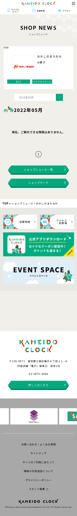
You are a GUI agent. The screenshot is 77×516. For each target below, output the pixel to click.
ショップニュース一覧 (38, 169)
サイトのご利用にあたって (38, 462)
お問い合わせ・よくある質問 (38, 444)
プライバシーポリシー (38, 480)
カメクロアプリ (15, 10)
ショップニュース (22, 203)
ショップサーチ (38, 182)
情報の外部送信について (38, 471)
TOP (5, 203)
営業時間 (41, 10)
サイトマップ (38, 453)
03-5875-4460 (38, 374)
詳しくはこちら (38, 385)
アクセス (66, 10)
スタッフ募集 (38, 489)
